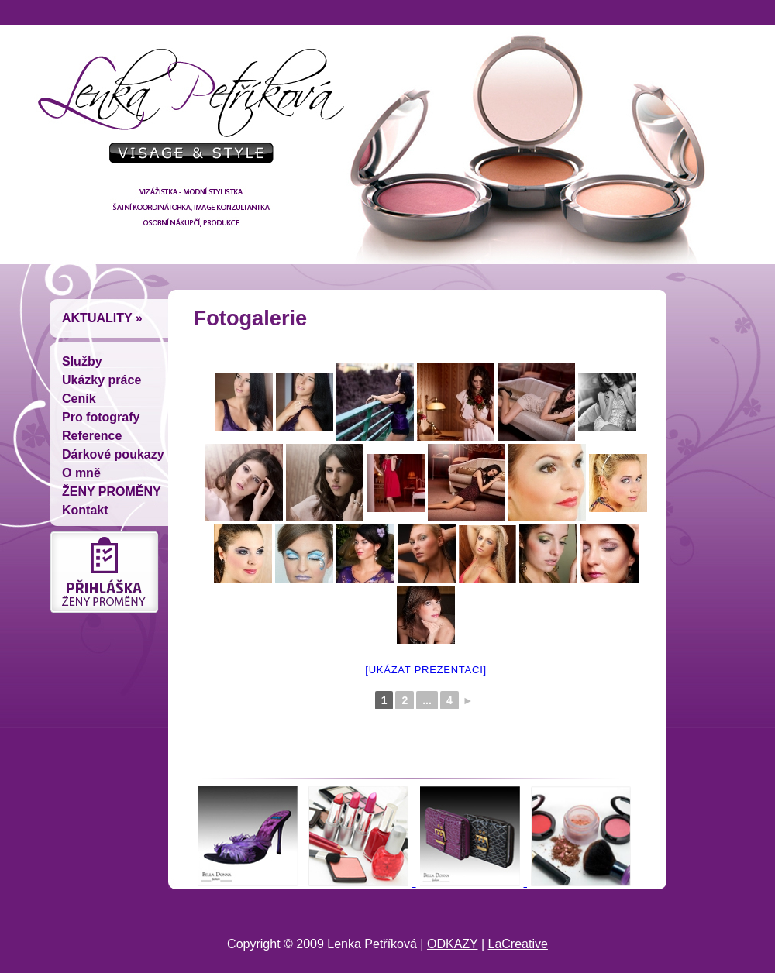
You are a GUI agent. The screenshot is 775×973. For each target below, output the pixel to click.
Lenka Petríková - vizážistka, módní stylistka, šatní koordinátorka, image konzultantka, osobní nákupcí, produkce (186, 112)
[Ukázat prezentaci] (426, 670)
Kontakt (85, 510)
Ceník (79, 398)
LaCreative (518, 944)
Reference (92, 435)
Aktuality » (102, 318)
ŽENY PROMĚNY (111, 491)
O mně (81, 473)
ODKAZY (452, 944)
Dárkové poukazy (113, 454)
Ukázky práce (101, 380)
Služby (82, 361)
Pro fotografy (101, 417)
